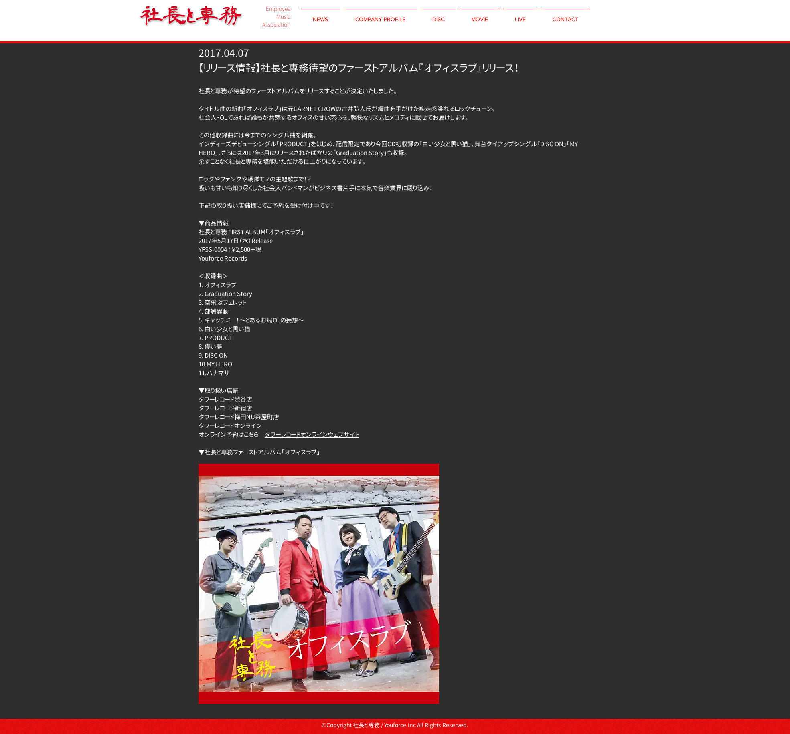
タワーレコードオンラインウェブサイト (312, 434)
